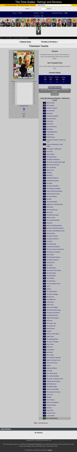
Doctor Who (8, 38)
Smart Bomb (50, 134)
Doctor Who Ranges (11, 5)
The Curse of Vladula (52, 341)
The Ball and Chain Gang (53, 310)
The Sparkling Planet (52, 339)
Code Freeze (50, 302)
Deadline (49, 397)
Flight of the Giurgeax (53, 318)
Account (32, 5)
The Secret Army (51, 273)
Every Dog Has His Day (53, 194)
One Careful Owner (52, 373)
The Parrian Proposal (52, 260)
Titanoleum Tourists (52, 236)
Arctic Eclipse (50, 400)
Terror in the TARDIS (52, 307)
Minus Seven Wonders (53, 164)
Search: (27, 8)
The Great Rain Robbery (53, 257)
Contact (50, 450)
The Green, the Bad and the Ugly (56, 162)
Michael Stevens (43, 423)
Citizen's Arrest (51, 217)
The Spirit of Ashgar (52, 294)
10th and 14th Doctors (54, 87)
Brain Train (50, 347)
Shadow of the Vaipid (53, 334)
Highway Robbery (52, 368)
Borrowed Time (51, 413)
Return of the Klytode (53, 402)
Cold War (49, 172)
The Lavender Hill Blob (53, 220)
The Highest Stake (52, 386)
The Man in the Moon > (49, 42)
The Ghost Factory (52, 363)
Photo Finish (50, 344)
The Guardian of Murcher (54, 357)
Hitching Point (51, 262)
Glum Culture (50, 254)
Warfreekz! (50, 113)
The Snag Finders (51, 157)
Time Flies (49, 241)
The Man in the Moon (53, 239)
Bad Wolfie (50, 352)
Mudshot (49, 408)
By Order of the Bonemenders (55, 228)
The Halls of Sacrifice (53, 186)
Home (2, 38)
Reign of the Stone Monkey (54, 191)
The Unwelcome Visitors (53, 392)
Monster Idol (50, 297)
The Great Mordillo (52, 202)
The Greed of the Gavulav (54, 270)
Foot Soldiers (50, 349)
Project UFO (50, 410)
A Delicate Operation (52, 116)
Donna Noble (55, 94)
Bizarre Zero (50, 124)
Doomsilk (49, 371)
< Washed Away (25, 42)
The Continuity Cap (52, 209)
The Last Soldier (51, 167)
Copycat (49, 331)
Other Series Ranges (23, 5)
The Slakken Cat (51, 299)
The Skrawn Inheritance (53, 159)
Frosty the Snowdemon (53, 246)
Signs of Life (50, 170)
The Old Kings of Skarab (53, 188)
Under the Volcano (52, 108)
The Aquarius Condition (53, 252)
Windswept (50, 207)
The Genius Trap (51, 323)
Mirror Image (50, 105)
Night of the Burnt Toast (53, 360)
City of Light (50, 355)
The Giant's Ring (51, 244)
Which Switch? (51, 103)
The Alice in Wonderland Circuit (55, 231)
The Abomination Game (53, 283)
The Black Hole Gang (52, 215)
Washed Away (51, 233)
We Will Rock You (51, 384)
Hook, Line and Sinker (53, 389)
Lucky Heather (51, 415)
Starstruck (49, 320)
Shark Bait (49, 223)
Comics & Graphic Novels (20, 38)
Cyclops (49, 289)
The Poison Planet (52, 196)
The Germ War (51, 110)
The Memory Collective (53, 312)
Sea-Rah (49, 199)
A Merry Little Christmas (53, 381)
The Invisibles (50, 278)
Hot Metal (49, 183)
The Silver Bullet (51, 275)
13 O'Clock (50, 151)
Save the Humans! (52, 126)
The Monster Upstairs (53, 180)
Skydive (49, 365)
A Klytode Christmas (52, 178)
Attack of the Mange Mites (54, 225)
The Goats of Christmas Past (55, 378)
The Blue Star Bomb (52, 315)
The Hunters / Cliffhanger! (54, 149)
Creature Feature (51, 405)
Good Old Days (51, 281)
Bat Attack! (50, 129)
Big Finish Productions (35, 444)
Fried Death (50, 121)
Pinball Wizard (51, 137)
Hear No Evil (50, 304)
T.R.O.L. (49, 286)
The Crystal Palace (52, 291)
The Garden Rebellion (53, 376)
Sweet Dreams (51, 328)
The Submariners (51, 268)
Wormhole (49, 212)
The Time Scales (25, 2)
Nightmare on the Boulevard (55, 204)
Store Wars (50, 265)
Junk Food (50, 394)
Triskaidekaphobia (52, 132)
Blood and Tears (51, 118)
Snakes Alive (50, 336)
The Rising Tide (51, 326)
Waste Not (50, 175)
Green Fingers (51, 154)
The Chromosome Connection (55, 249)
